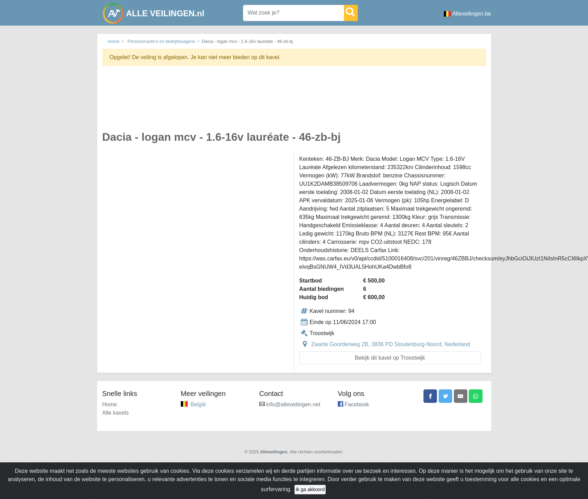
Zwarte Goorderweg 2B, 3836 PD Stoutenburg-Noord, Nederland (390, 344)
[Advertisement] (263, 102)
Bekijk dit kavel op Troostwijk (390, 358)
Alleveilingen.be (467, 14)
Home (114, 41)
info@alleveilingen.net (293, 404)
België (198, 404)
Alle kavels (115, 413)
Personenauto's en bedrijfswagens (161, 41)
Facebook (357, 404)
